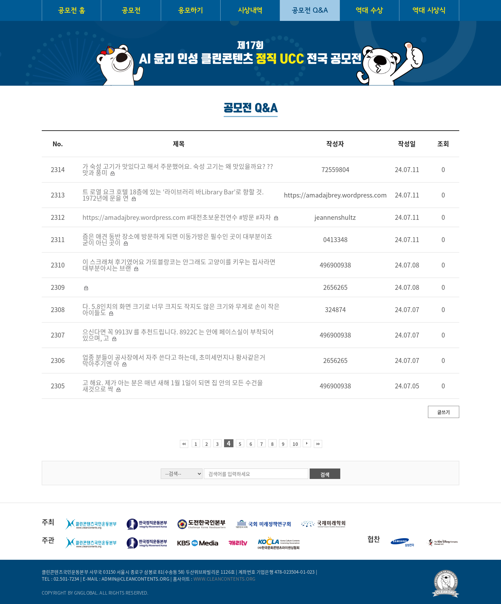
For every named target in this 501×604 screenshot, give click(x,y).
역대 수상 (369, 10)
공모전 (131, 10)
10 (295, 444)
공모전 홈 (71, 10)
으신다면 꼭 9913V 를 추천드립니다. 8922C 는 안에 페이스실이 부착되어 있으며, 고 (178, 335)
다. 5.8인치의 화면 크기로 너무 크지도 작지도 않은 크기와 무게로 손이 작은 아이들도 (181, 309)
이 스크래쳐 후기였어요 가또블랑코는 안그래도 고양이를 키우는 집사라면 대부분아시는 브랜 (179, 265)
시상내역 (250, 10)
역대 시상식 (429, 10)
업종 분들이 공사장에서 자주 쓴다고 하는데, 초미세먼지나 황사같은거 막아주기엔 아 (173, 360)
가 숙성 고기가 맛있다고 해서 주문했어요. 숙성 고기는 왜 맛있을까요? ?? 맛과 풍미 (177, 169)
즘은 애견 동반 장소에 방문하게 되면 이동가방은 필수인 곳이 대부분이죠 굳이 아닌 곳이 (177, 239)
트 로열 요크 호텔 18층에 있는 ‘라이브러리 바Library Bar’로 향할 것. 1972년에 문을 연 (173, 195)
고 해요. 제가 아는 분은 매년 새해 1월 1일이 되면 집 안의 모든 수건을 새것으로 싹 (172, 386)
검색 (324, 474)
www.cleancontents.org (224, 578)
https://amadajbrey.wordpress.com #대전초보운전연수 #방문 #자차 (177, 217)
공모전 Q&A (310, 10)
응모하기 (190, 10)
